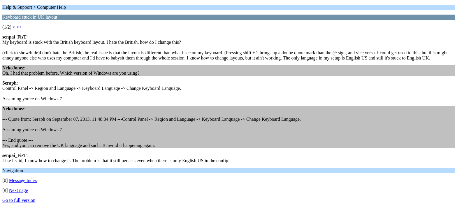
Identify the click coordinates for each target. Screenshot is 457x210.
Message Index (23, 180)
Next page (18, 190)
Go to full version (18, 200)
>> (19, 26)
